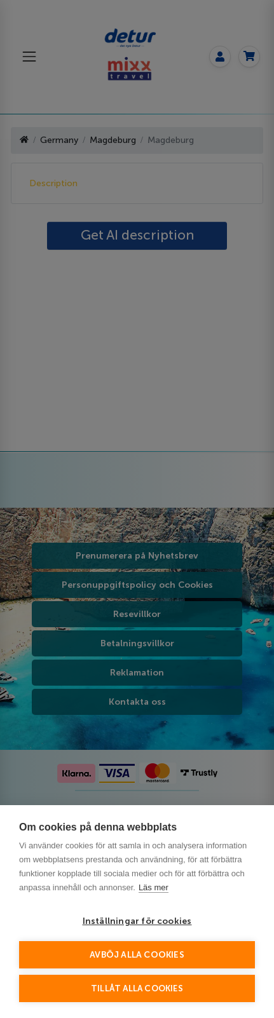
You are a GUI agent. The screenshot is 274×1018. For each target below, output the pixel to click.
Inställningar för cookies (137, 921)
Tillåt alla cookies (137, 988)
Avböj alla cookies (137, 954)
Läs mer (153, 887)
